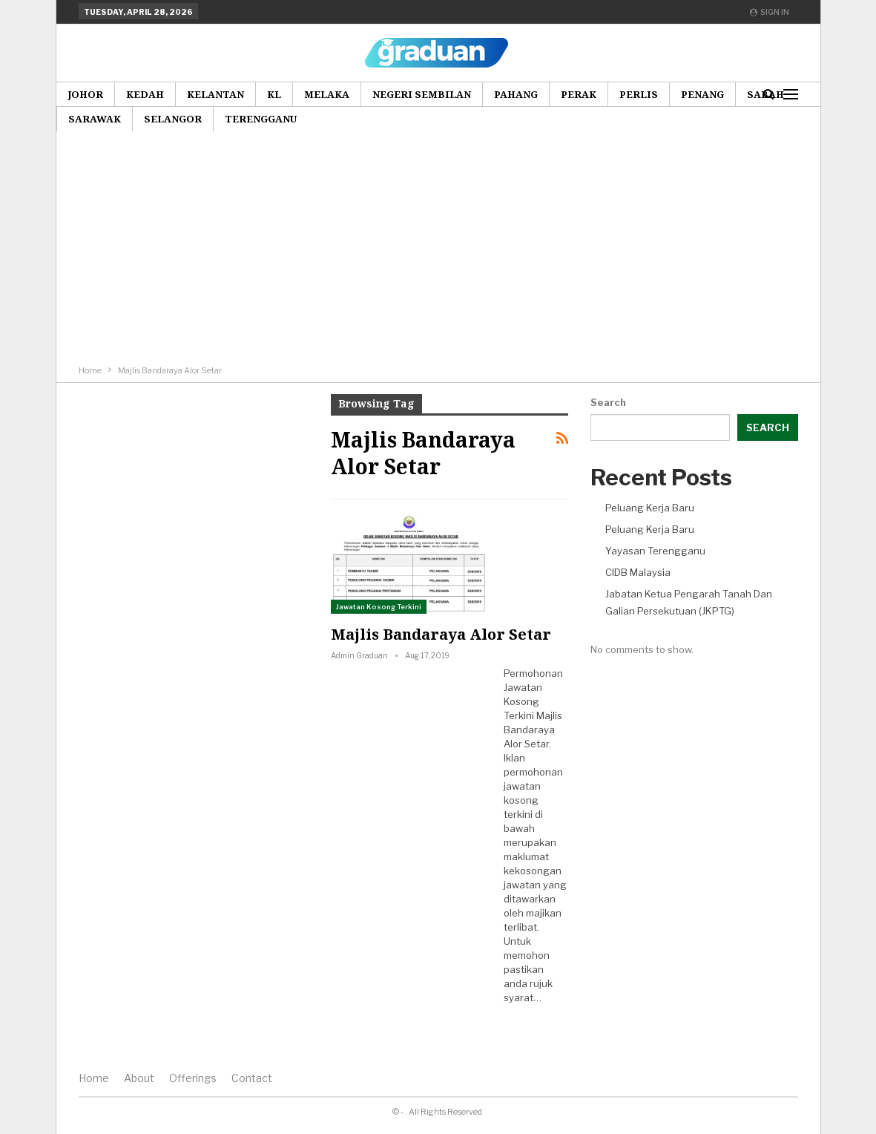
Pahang (516, 94)
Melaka (326, 94)
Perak (578, 94)
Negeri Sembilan (421, 94)
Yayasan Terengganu (655, 551)
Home (94, 1078)
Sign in (769, 11)
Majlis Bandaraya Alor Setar (441, 634)
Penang (702, 94)
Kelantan (215, 94)
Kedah (145, 94)
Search (608, 402)
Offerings (193, 1078)
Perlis (638, 94)
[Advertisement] (438, 251)
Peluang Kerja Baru (649, 508)
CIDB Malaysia (638, 572)
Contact (251, 1078)
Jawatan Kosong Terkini (378, 607)
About (139, 1078)
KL (274, 94)
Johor (85, 94)
